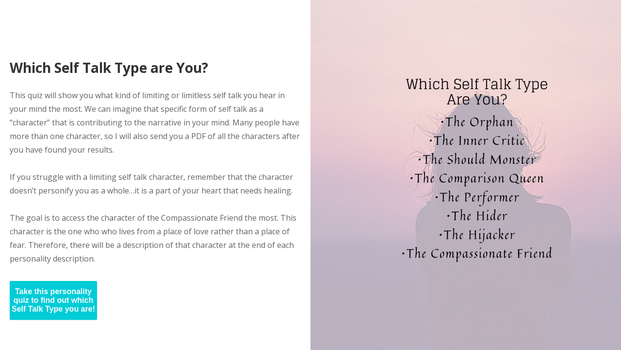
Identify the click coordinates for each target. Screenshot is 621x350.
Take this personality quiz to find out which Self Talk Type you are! (53, 300)
